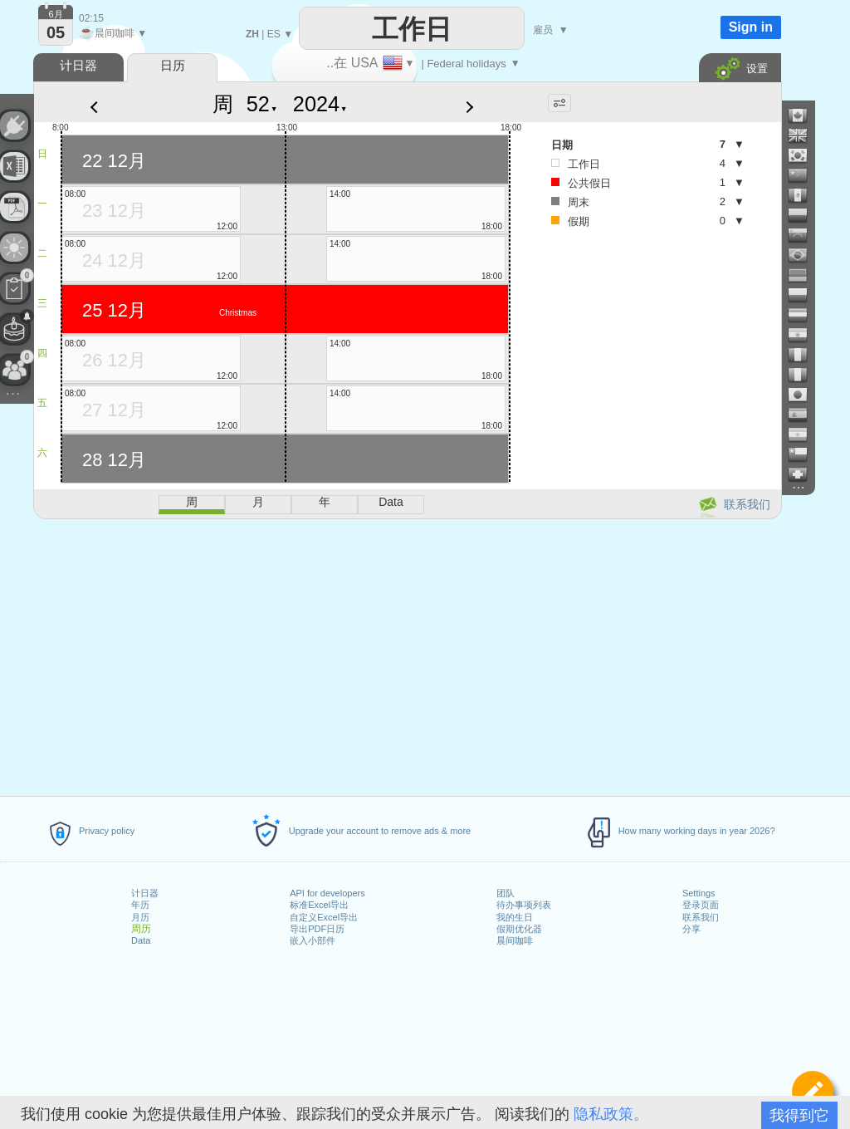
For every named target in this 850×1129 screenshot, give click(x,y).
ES (274, 34)
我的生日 (514, 917)
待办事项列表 (523, 905)
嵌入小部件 (312, 940)
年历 (140, 905)
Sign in (751, 27)
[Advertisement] (406, 654)
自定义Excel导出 (324, 917)
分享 (691, 929)
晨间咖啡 (514, 940)
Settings (699, 893)
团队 (505, 893)
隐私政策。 (611, 1114)
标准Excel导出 (319, 905)
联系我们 (700, 917)
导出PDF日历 (317, 929)
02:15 (91, 18)
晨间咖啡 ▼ (113, 33)
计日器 (145, 893)
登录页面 (700, 905)
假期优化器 (519, 929)
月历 (140, 917)
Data (140, 940)
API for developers (327, 893)
